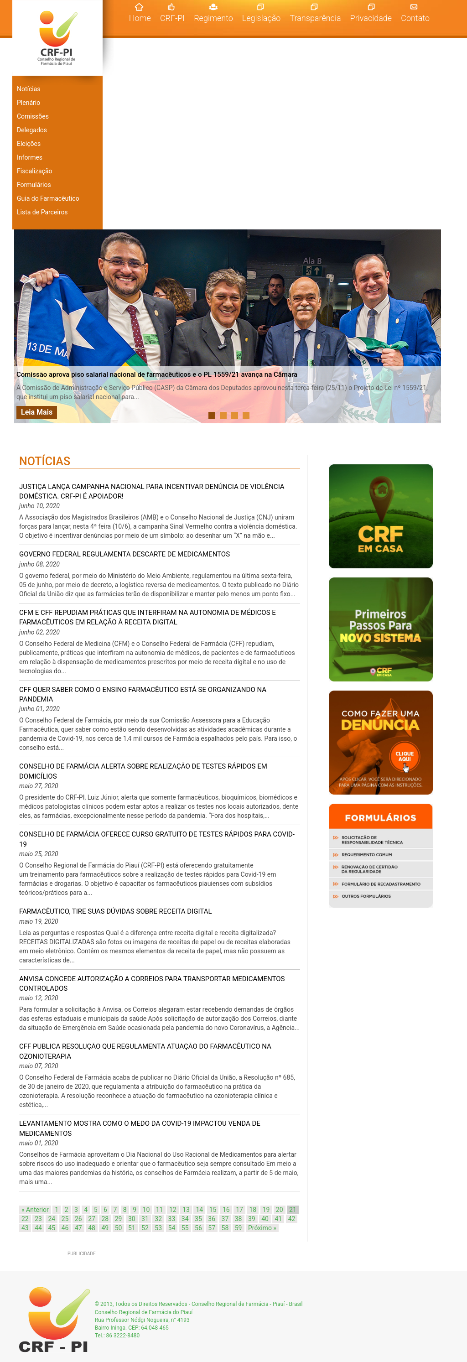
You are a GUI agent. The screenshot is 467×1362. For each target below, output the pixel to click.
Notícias (29, 89)
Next (431, 326)
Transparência (315, 18)
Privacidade (371, 18)
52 (145, 1228)
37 (225, 1218)
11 (159, 1209)
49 (105, 1228)
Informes (29, 157)
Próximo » (262, 1228)
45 (51, 1228)
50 (118, 1228)
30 (131, 1218)
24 (51, 1218)
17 (239, 1209)
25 (65, 1218)
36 (211, 1218)
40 (265, 1218)
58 (225, 1228)
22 (25, 1218)
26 (78, 1218)
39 (251, 1218)
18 (252, 1209)
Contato (415, 18)
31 (145, 1218)
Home (142, 18)
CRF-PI (172, 18)
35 (198, 1218)
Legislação (261, 18)
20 (279, 1209)
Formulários (34, 184)
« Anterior (35, 1209)
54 (172, 1228)
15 (213, 1209)
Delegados (32, 130)
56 (198, 1228)
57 (211, 1228)
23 (38, 1218)
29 (118, 1218)
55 (185, 1228)
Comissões (33, 116)
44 (38, 1228)
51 (131, 1228)
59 (238, 1228)
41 (278, 1218)
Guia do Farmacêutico (48, 198)
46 (65, 1228)
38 (238, 1218)
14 (199, 1209)
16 (226, 1209)
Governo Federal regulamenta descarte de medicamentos (124, 554)
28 (105, 1218)
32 (158, 1218)
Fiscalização (34, 171)
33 (172, 1218)
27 (91, 1218)
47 (78, 1228)
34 (185, 1218)
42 (292, 1218)
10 (146, 1209)
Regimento (213, 18)
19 (266, 1209)
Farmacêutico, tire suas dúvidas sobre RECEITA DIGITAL (115, 911)
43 (25, 1228)
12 (172, 1209)
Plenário (28, 102)
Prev (26, 326)
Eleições (29, 143)
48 (91, 1228)
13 (186, 1209)
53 (158, 1228)
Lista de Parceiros (42, 212)
